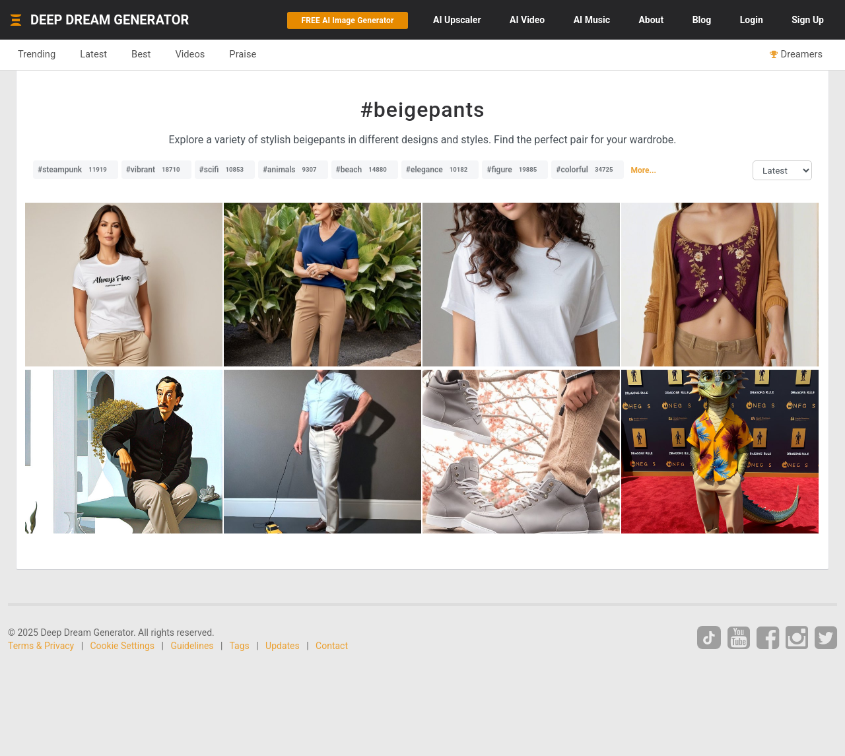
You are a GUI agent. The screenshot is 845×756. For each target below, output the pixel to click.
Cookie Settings (122, 645)
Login (751, 20)
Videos (190, 54)
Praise (242, 54)
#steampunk (76, 169)
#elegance (440, 169)
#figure (515, 169)
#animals (293, 169)
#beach (364, 169)
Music (592, 20)
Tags (240, 645)
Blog (702, 20)
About (650, 20)
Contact (332, 645)
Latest (93, 54)
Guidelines (191, 645)
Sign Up (808, 20)
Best (141, 54)
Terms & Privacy (41, 645)
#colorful (587, 169)
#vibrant (156, 169)
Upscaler (457, 20)
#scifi (224, 169)
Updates (282, 645)
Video (527, 20)
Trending (36, 54)
